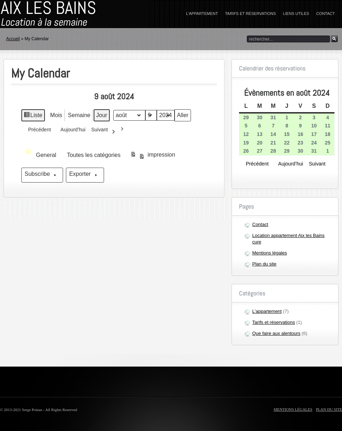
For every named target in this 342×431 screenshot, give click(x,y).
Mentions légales (269, 253)
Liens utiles (296, 13)
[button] (41, 155)
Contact (325, 13)
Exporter (84, 175)
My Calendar (40, 73)
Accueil (13, 38)
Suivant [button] (105, 131)
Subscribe (42, 175)
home (44, 14)
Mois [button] (56, 115)
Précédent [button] (37, 129)
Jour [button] (101, 115)
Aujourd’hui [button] (71, 131)
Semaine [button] (79, 115)
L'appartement (267, 311)
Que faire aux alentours (276, 333)
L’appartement (202, 13)
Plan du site (264, 264)
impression (152, 156)
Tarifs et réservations (250, 13)
